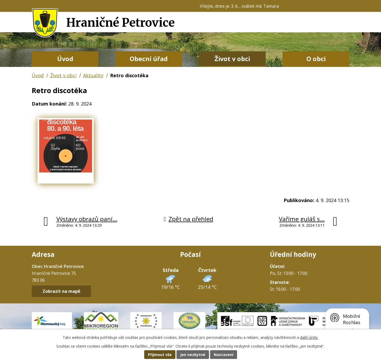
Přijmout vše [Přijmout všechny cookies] (160, 354)
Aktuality (93, 75)
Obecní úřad (149, 58)
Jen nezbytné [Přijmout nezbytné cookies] (192, 354)
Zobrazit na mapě (61, 291)
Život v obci (232, 58)
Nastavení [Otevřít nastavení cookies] (223, 354)
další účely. (309, 337)
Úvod (65, 58)
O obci (316, 58)
